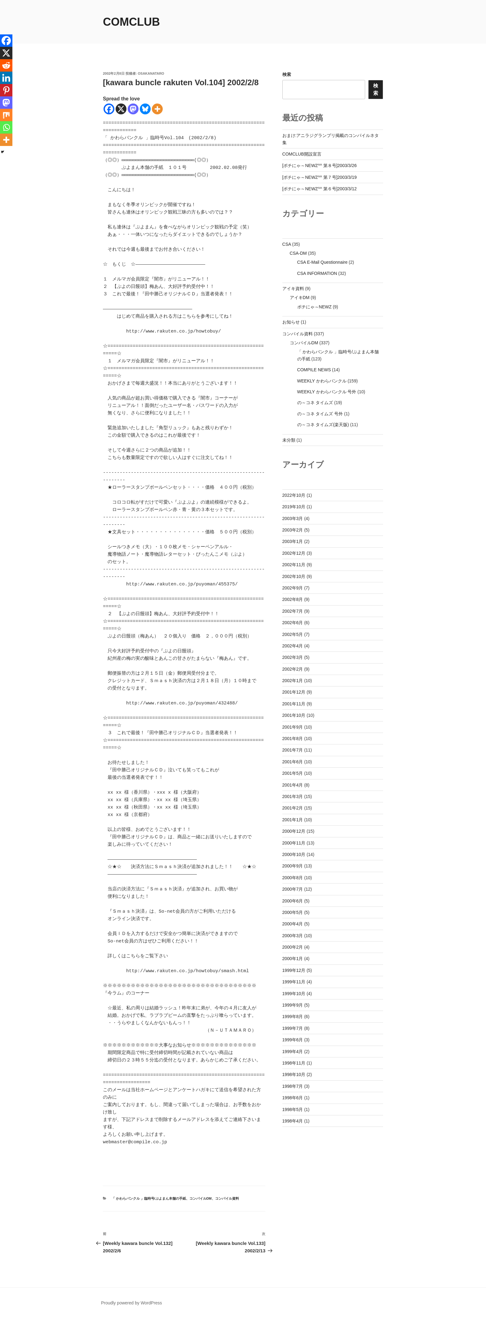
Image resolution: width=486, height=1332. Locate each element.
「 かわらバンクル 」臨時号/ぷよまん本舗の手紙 (149, 1213)
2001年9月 (292, 727)
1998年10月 (294, 1074)
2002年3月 (292, 657)
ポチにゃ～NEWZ (314, 306)
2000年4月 (292, 923)
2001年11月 (294, 703)
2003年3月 (292, 518)
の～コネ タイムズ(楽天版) (323, 424)
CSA (286, 244)
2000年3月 (292, 935)
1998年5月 (292, 1109)
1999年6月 (292, 1039)
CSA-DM (298, 253)
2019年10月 (294, 506)
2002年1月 (292, 680)
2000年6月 (292, 900)
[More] (157, 109)
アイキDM (300, 297)
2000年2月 (292, 947)
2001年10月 (294, 715)
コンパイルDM (200, 1213)
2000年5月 (292, 912)
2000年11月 (294, 842)
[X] (121, 109)
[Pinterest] (6, 90)
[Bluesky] (145, 109)
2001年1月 (292, 819)
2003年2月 (292, 529)
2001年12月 (294, 692)
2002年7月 (292, 611)
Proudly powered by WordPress (131, 1317)
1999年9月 (292, 1005)
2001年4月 (292, 785)
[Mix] (6, 115)
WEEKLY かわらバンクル (322, 380)
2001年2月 (292, 807)
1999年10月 (294, 993)
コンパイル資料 (227, 1213)
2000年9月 (292, 865)
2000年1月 (292, 958)
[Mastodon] (133, 109)
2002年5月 (292, 634)
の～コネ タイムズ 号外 (320, 413)
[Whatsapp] (6, 127)
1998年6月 (292, 1097)
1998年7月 (292, 1086)
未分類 (288, 440)
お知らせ (291, 322)
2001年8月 (292, 738)
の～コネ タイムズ (315, 402)
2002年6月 (292, 622)
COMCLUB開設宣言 (301, 154)
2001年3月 (292, 796)
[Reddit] (6, 65)
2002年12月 (294, 553)
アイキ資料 (293, 288)
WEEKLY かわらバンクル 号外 (326, 391)
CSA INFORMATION (317, 273)
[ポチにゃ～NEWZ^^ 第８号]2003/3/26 (319, 165)
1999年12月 (294, 970)
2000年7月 (292, 889)
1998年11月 (294, 1063)
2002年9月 (292, 587)
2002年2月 (292, 669)
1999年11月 (294, 981)
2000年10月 (294, 854)
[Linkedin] (6, 78)
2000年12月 (294, 831)
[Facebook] (109, 109)
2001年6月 (292, 761)
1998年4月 (292, 1120)
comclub (131, 21)
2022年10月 (294, 495)
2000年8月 (292, 877)
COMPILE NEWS (314, 369)
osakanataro (151, 73)
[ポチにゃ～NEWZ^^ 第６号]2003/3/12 (319, 188)
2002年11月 (294, 564)
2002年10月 (294, 576)
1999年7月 (292, 1028)
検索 (286, 74)
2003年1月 (292, 541)
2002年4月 (292, 645)
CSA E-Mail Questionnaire (322, 262)
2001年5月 (292, 773)
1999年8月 (292, 1016)
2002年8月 (292, 599)
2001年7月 (292, 750)
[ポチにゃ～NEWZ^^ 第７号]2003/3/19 (319, 177)
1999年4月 (292, 1051)
